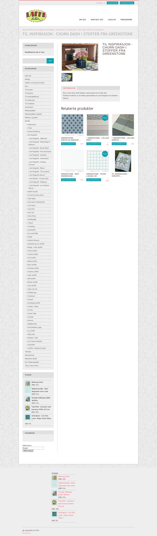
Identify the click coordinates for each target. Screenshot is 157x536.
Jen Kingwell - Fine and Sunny (40, 151)
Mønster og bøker (31, 117)
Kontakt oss (97, 19)
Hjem (24, 30)
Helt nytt (28, 76)
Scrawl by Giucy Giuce (36, 195)
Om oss (82, 19)
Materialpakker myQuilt (33, 114)
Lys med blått (33, 233)
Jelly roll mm (32, 289)
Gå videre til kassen (127, 3)
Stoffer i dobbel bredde (37, 348)
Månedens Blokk (31, 359)
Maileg (27, 79)
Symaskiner (29, 107)
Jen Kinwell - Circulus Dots (39, 178)
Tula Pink (31, 209)
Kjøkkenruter (32, 324)
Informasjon (69, 88)
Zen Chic (31, 212)
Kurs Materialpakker (32, 362)
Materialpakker (30, 110)
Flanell (30, 299)
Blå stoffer (32, 278)
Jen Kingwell (39, 30)
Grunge (30, 317)
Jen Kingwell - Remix (37, 168)
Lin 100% (31, 331)
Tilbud (30, 223)
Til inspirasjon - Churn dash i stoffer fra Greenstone (84, 30)
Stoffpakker (32, 219)
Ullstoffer (31, 345)
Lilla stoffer (32, 285)
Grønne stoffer (33, 272)
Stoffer (30, 30)
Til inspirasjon (30, 100)
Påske (30, 237)
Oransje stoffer (33, 268)
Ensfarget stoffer (34, 303)
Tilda (30, 128)
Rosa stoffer (32, 265)
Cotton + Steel (33, 306)
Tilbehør (28, 352)
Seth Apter (32, 198)
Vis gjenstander (112, 3)
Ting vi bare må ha (32, 365)
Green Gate (32, 313)
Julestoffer (32, 230)
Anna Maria (32, 216)
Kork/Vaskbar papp (35, 327)
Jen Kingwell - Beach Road (39, 148)
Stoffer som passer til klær (34, 83)
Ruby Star (31, 334)
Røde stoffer (32, 261)
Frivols (30, 310)
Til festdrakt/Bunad (32, 97)
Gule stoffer (32, 275)
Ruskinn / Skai (33, 338)
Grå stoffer (32, 258)
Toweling (31, 226)
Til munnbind (29, 103)
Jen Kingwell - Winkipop (38, 182)
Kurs (26, 86)
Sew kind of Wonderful (36, 202)
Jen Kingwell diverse (37, 175)
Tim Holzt (31, 205)
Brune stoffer (33, 282)
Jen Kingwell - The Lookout (39, 171)
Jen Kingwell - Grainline (38, 155)
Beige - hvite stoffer (35, 247)
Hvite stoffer (32, 251)
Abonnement (29, 355)
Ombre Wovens (33, 240)
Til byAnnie (29, 93)
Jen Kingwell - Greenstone (55, 30)
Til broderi (29, 90)
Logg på (112, 19)
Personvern (126, 19)
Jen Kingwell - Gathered (38, 138)
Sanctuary (31, 296)
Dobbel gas (32, 292)
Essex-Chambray (34, 131)
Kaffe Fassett (33, 191)
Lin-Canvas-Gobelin (35, 341)
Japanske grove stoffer (36, 244)
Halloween (32, 124)
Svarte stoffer (33, 254)
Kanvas (30, 320)
